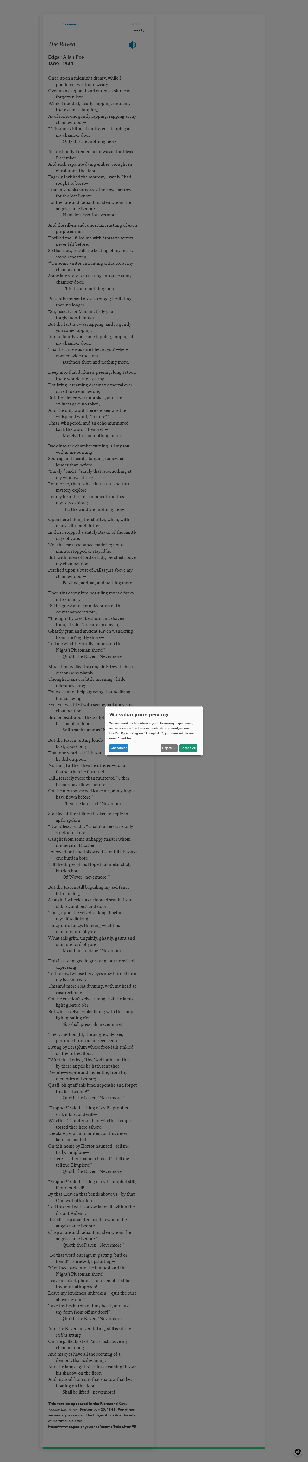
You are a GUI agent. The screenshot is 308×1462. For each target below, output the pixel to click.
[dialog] (154, 731)
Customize (119, 748)
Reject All (169, 748)
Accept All (188, 748)
